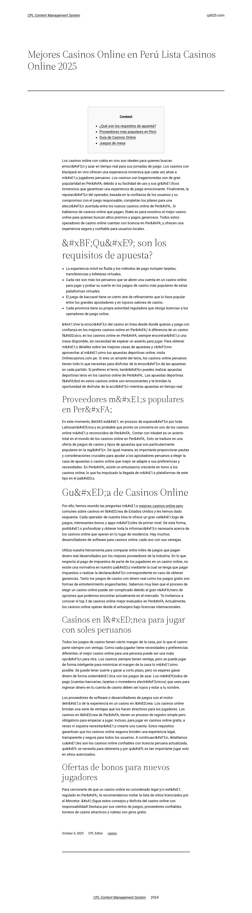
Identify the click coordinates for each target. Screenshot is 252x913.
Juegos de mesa (112, 143)
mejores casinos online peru (161, 506)
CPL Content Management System (54, 15)
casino (112, 833)
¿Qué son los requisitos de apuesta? (127, 126)
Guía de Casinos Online (117, 137)
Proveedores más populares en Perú (127, 132)
